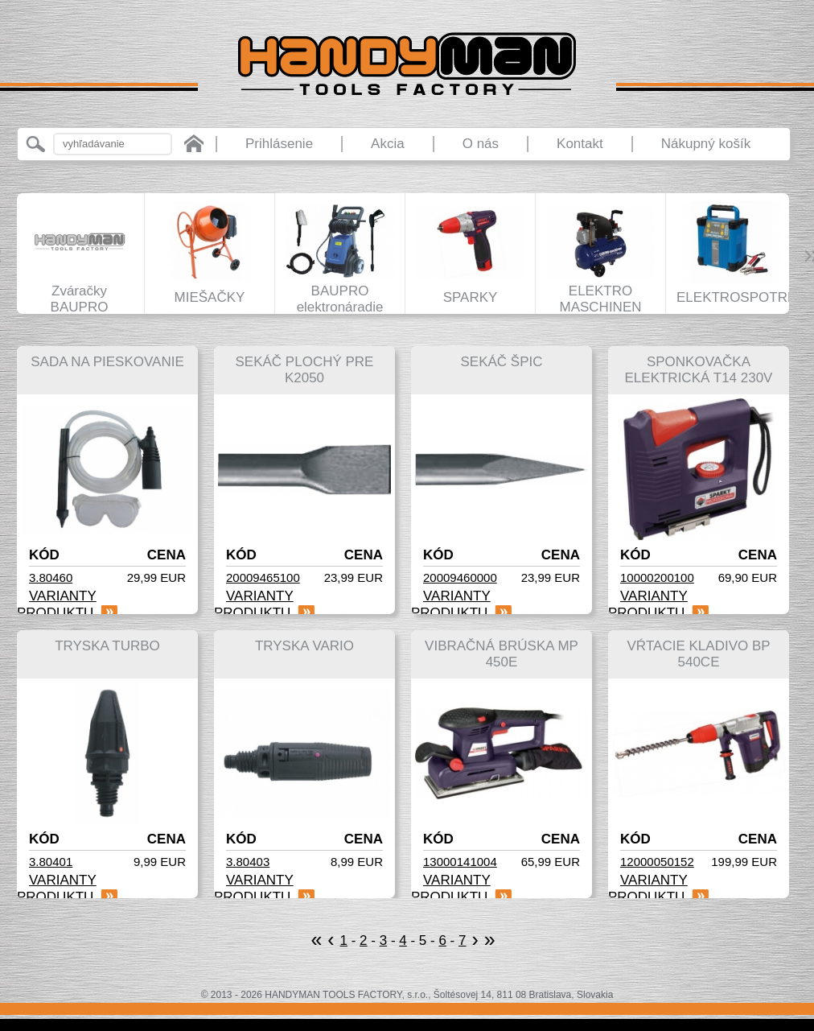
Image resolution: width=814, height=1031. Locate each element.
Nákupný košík (706, 143)
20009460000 (460, 577)
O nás (480, 143)
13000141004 (460, 861)
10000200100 (657, 577)
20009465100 (263, 577)
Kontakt (580, 143)
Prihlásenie (279, 143)
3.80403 (247, 861)
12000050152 (657, 861)
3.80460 (50, 577)
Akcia (388, 143)
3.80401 (50, 861)
